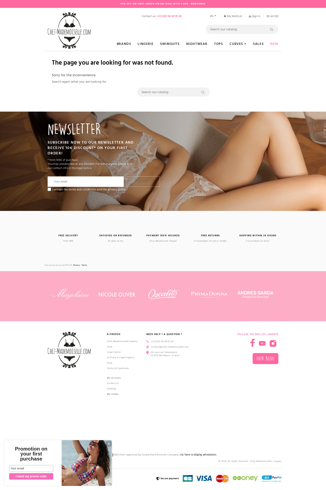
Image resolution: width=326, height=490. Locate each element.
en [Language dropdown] (212, 16)
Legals (278, 461)
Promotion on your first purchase (31, 453)
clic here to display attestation (198, 455)
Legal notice (114, 352)
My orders (113, 394)
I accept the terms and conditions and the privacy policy (89, 189)
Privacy (76, 265)
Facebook (252, 343)
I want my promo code (31, 476)
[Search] (242, 29)
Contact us (113, 383)
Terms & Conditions (118, 368)
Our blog (265, 358)
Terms (84, 265)
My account (114, 378)
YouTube (262, 343)
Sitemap (111, 388)
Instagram (273, 343)
